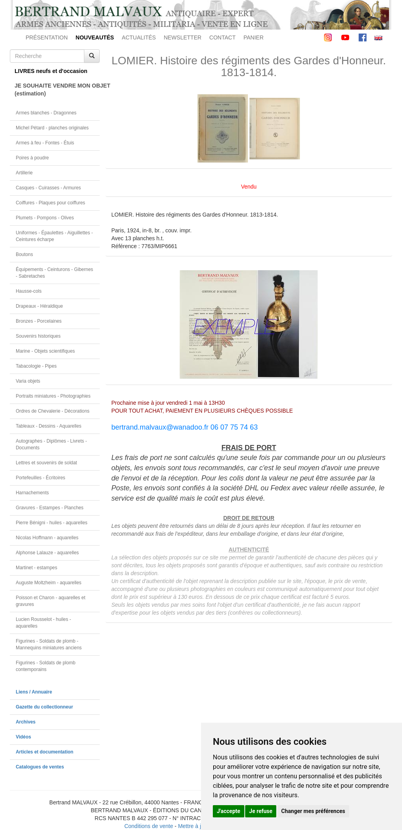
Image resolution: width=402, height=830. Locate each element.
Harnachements (32, 492)
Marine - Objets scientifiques (45, 351)
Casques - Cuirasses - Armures (48, 188)
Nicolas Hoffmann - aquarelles (47, 537)
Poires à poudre (32, 158)
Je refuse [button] (260, 811)
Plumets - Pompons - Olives (45, 218)
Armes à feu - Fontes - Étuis (45, 143)
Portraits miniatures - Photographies (53, 396)
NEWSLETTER (182, 37)
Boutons (24, 254)
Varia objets (28, 381)
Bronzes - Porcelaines (38, 321)
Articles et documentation (44, 752)
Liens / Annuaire (34, 692)
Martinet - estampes (36, 567)
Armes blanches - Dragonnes (46, 113)
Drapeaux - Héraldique (39, 306)
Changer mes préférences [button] (313, 811)
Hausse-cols (28, 291)
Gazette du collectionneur (44, 707)
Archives (25, 722)
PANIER (254, 37)
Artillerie (24, 173)
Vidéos (23, 737)
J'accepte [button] (228, 811)
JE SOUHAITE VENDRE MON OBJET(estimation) (57, 89)
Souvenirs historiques (38, 336)
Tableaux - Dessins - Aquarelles (49, 426)
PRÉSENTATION (47, 37)
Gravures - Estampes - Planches (50, 507)
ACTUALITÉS (139, 37)
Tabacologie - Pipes (36, 366)
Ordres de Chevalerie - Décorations (52, 411)
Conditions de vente (148, 826)
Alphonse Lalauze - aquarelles (47, 552)
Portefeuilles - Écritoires (40, 477)
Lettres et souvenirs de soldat (46, 462)
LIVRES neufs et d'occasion (51, 71)
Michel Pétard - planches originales (52, 128)
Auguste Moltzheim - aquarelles (49, 582)
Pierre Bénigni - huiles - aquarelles (51, 522)
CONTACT (222, 37)
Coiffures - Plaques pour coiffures (50, 203)
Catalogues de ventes (40, 767)
